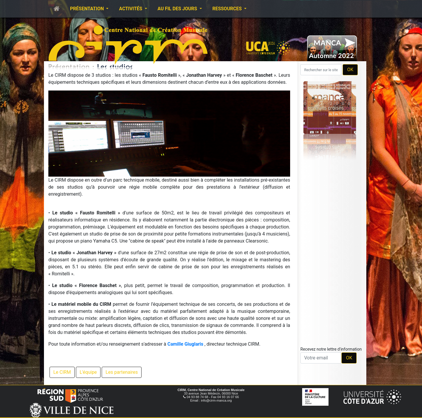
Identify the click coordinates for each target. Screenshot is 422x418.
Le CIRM (62, 372)
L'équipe (88, 372)
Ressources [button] (227, 8)
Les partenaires (122, 372)
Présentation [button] (87, 8)
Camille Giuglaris (185, 344)
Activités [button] (131, 8)
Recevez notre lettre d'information (331, 349)
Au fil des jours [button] (178, 8)
